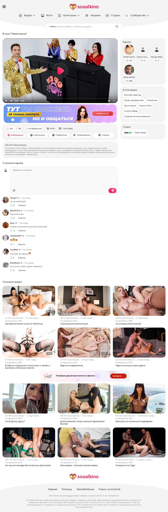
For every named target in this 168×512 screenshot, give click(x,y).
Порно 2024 (145, 105)
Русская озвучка (132, 95)
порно (70, 496)
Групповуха (130, 105)
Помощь (67, 489)
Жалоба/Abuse (85, 489)
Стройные (152, 100)
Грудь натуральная (134, 100)
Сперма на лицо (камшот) (137, 116)
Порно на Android (109, 489)
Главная (52, 489)
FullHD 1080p (131, 111)
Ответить (22, 205)
